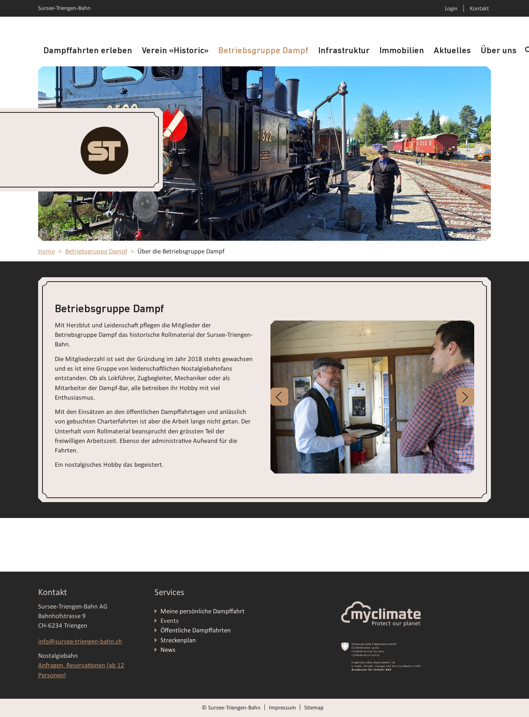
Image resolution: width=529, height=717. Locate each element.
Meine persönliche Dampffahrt (203, 611)
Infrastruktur (344, 51)
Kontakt (479, 8)
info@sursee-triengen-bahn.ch (80, 641)
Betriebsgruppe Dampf (263, 51)
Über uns (499, 51)
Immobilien (401, 51)
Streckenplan (178, 640)
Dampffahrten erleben (87, 51)
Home (46, 251)
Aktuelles (452, 51)
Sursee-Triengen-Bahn (64, 8)
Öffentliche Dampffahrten (196, 630)
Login (451, 8)
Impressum (282, 707)
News (168, 649)
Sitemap (314, 707)
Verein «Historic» (175, 51)
